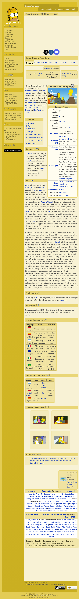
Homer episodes (57, 543)
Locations (8, 36)
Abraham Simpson (65, 179)
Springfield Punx (11, 132)
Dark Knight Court (56, 506)
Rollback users (10, 60)
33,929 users (9, 85)
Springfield (56, 242)
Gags (55, 62)
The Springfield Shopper (13, 117)
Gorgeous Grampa (68, 522)
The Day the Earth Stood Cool (46, 499)
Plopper (61, 131)
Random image (10, 47)
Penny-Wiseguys (55, 496)
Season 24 (48, 68)
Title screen (53, 134)
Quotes (72, 62)
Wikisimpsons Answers (13, 115)
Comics (7, 38)
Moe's (27, 212)
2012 (37, 298)
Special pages (10, 98)
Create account (63, 9)
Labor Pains (50, 534)
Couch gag (53, 166)
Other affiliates (10, 140)
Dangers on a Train (60, 511)
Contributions (51, 9)
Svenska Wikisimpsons (13, 113)
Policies (7, 59)
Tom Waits (62, 186)
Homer (30, 154)
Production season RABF (55, 514)
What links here (10, 95)
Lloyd (70, 186)
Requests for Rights (12, 64)
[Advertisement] (13, 186)
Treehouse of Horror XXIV (44, 532)
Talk (42, 9)
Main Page (8, 31)
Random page (10, 45)
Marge (42, 168)
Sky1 (43, 393)
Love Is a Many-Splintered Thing (45, 504)
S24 (60, 116)
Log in (73, 9)
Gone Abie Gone (42, 496)
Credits (64, 62)
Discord (7, 68)
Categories (29, 541)
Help (6, 49)
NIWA (7, 138)
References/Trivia (40, 62)
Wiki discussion (10, 70)
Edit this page (45, 14)
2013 (68, 127)
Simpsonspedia (10, 119)
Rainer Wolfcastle (47, 202)
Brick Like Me (70, 534)
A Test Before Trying (52, 501)
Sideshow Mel (64, 139)
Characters (9, 34)
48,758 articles (10, 79)
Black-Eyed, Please (42, 506)
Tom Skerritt (63, 184)
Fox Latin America (44, 385)
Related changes (11, 96)
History (54, 14)
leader (30, 161)
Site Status (61, 584)
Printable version (11, 100)
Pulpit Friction (42, 508)
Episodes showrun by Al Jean (53, 541)
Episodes (8, 32)
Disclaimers (53, 584)
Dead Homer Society (12, 134)
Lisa (40, 190)
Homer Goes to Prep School (72, 484)
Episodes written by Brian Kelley (38, 546)
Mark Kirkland (64, 195)
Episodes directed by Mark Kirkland (63, 546)
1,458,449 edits (10, 83)
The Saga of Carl (46, 511)
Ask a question (10, 42)
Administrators (10, 62)
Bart (33, 190)
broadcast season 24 (32, 91)
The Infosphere (10, 136)
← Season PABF (31, 514)
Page (28, 14)
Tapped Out (9, 40)
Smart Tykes (29, 188)
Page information (11, 104)
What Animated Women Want (60, 525)
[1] (31, 314)
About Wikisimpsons (41, 584)
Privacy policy (29, 584)
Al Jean (61, 189)
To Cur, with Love (64, 499)
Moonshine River (34, 494)
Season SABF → (71, 517)
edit (37, 149)
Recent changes (10, 43)
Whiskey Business (54, 508)
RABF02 (62, 122)
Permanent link (10, 102)
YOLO (51, 537)
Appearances (47, 62)
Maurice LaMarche (65, 182)
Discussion (35, 14)
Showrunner (53, 189)
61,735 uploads (10, 81)
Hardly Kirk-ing (63, 504)
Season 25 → (72, 491)
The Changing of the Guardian (37, 522)
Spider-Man (63, 136)
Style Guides (9, 66)
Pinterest (62, 300)
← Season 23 (30, 491)
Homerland (60, 534)
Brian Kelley (63, 192)
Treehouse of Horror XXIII (50, 494)
